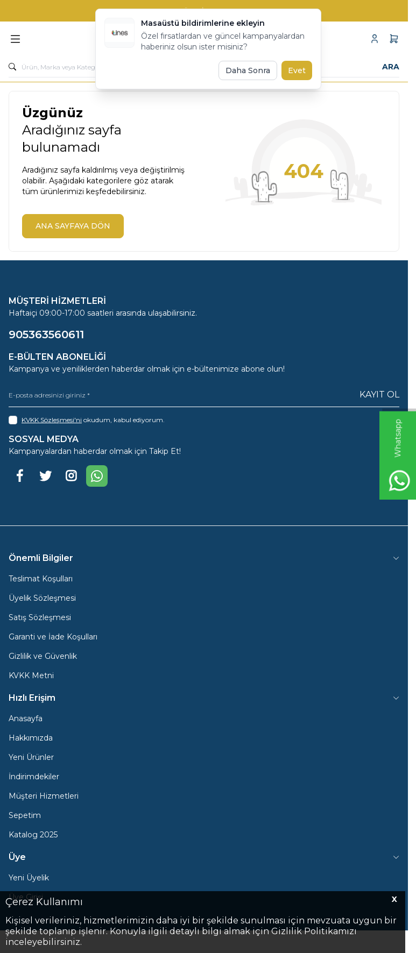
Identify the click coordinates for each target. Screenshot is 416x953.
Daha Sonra (247, 70)
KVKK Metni (31, 675)
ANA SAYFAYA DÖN (73, 226)
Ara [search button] (390, 67)
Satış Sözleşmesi (40, 617)
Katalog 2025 (33, 835)
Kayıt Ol (379, 394)
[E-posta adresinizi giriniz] (204, 395)
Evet (297, 70)
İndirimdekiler (34, 776)
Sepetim (25, 815)
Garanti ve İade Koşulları (53, 637)
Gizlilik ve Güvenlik (43, 656)
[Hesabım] (374, 38)
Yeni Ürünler (31, 757)
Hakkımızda (31, 738)
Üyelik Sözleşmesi (42, 598)
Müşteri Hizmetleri (44, 796)
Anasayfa (26, 718)
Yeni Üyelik (29, 878)
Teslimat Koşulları (41, 579)
